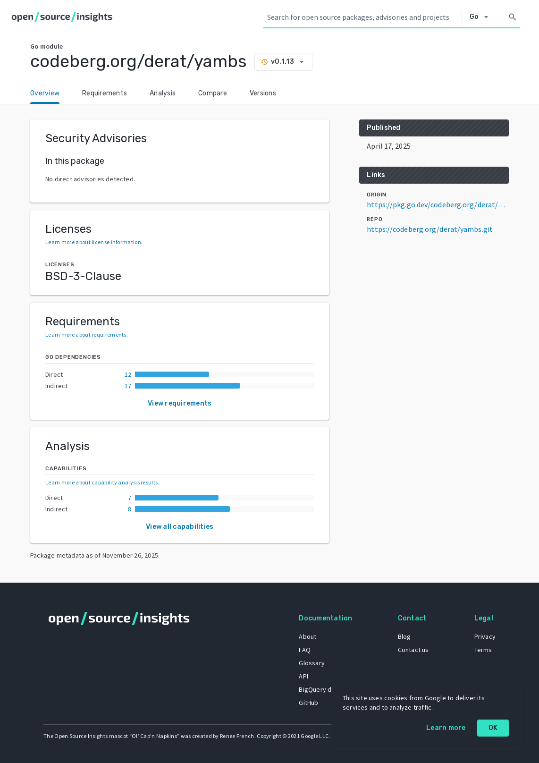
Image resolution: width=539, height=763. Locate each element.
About (307, 636)
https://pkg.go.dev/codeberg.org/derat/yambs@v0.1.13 (438, 204)
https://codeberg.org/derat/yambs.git (430, 229)
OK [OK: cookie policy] (493, 728)
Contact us (413, 649)
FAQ (305, 649)
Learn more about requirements (85, 334)
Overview (44, 93)
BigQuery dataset (324, 689)
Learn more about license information (93, 242)
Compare (212, 93)
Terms (483, 649)
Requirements (104, 93)
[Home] (64, 17)
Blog (404, 636)
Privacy (485, 636)
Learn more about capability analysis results (101, 482)
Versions (263, 93)
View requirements (179, 403)
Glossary (312, 663)
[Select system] (481, 17)
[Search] (512, 17)
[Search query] (362, 17)
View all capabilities (179, 527)
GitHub (308, 702)
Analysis (163, 93)
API (303, 676)
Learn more (446, 728)
